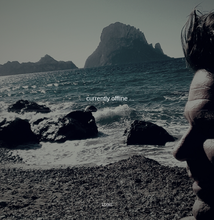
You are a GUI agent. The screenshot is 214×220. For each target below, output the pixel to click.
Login (107, 204)
